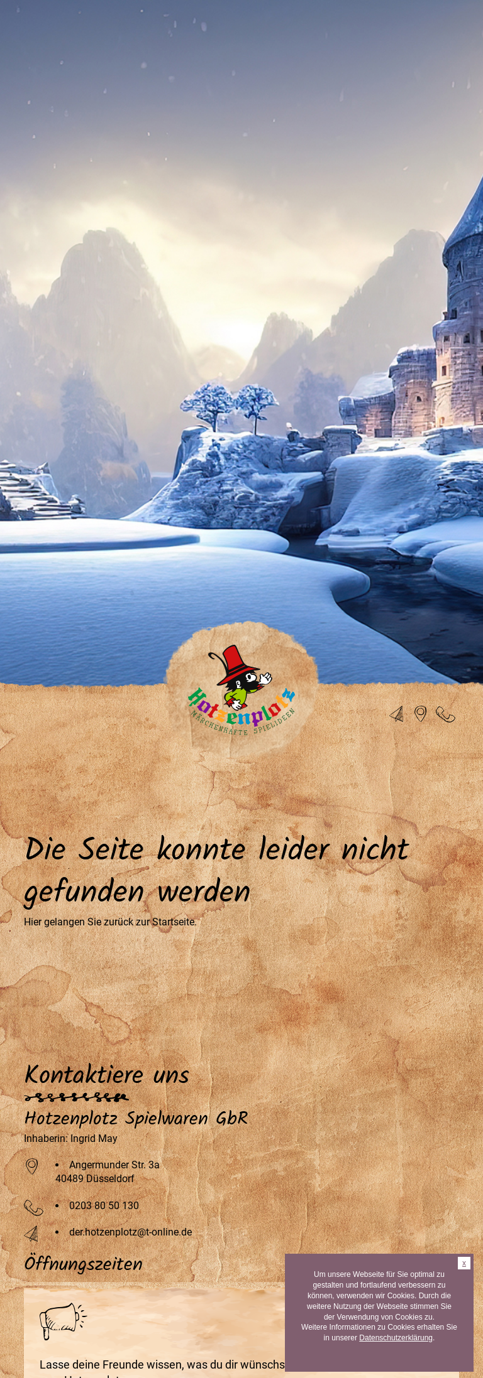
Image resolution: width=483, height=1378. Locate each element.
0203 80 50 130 (104, 1206)
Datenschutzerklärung (396, 1337)
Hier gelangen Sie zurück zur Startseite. (110, 922)
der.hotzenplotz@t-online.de (130, 1232)
